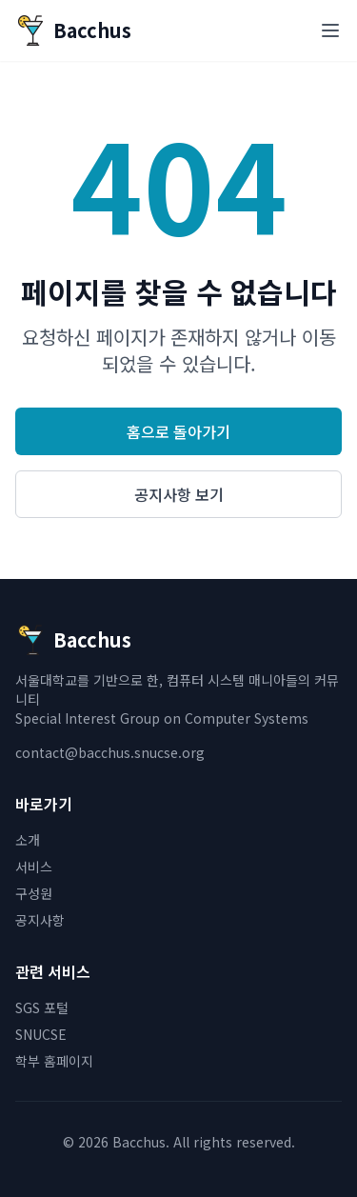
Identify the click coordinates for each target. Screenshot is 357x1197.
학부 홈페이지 (54, 1060)
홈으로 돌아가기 (178, 431)
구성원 (33, 893)
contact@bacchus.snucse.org (110, 752)
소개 (27, 839)
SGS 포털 (42, 1007)
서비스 (33, 866)
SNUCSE (41, 1034)
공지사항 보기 (179, 494)
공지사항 (40, 919)
